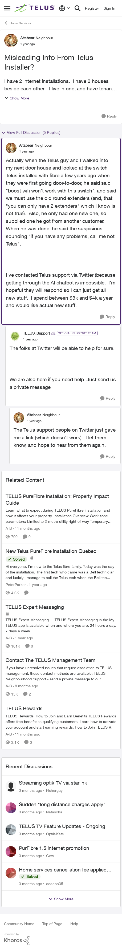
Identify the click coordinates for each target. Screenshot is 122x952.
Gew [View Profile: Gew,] (50, 855)
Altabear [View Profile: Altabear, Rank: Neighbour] (27, 37)
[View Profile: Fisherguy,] (11, 786)
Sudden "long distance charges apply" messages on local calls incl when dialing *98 (65, 804)
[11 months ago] (26, 528)
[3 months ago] (30, 790)
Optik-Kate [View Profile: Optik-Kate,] (55, 834)
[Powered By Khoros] (61, 939)
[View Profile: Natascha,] (11, 807)
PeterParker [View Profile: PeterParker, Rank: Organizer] (16, 584)
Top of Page (52, 923)
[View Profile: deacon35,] (11, 873)
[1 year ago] (37, 584)
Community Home (19, 923)
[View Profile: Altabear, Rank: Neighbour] (11, 40)
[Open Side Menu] (7, 8)
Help (74, 923)
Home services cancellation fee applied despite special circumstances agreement (65, 870)
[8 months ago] (25, 686)
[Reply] (109, 116)
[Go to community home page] (35, 8)
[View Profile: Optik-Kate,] (11, 829)
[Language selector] (64, 8)
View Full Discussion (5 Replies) (30, 132)
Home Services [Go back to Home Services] (17, 23)
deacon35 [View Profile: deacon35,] (54, 883)
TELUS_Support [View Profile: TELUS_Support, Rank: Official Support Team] (36, 333)
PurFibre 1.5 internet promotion (54, 848)
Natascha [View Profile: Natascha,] (54, 812)
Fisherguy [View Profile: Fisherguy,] (54, 790)
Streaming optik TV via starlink (53, 783)
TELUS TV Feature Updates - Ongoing (62, 826)
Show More (16, 98)
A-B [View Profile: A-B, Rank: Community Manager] (9, 528)
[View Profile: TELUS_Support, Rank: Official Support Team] (15, 336)
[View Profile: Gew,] (11, 851)
